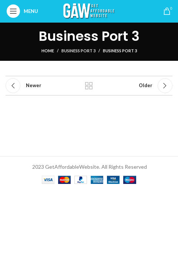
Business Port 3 (78, 50)
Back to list (89, 85)
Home (47, 50)
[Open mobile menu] (24, 11)
